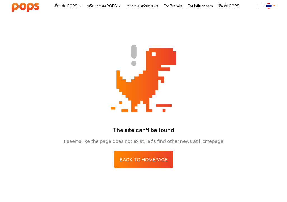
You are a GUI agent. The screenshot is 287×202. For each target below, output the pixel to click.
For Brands (173, 6)
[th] (269, 6)
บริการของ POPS (102, 6)
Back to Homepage (144, 159)
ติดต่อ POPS (229, 6)
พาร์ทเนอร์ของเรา (142, 6)
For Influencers (200, 6)
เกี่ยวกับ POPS (65, 6)
